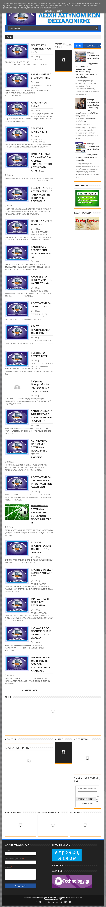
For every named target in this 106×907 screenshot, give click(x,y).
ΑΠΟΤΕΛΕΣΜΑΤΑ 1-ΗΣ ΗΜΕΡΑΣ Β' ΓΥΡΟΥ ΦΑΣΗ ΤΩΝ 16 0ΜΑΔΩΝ (41, 482)
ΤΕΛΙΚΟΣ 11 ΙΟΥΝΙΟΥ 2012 (39, 130)
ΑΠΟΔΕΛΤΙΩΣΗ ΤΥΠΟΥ (17, 747)
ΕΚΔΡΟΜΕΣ (76, 812)
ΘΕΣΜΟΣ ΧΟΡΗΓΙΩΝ (48, 812)
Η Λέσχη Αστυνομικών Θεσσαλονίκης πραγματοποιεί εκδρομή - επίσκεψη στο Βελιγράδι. (87, 152)
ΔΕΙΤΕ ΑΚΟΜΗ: (81, 739)
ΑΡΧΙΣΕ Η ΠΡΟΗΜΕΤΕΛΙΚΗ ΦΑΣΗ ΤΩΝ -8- (40, 329)
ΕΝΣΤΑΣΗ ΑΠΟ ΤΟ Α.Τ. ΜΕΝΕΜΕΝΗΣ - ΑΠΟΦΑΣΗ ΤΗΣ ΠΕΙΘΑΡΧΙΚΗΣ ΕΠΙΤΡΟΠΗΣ (41, 194)
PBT (60, 899)
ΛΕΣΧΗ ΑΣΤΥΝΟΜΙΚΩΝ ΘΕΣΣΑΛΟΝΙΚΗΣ (52, 897)
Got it (59, 11)
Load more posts (29, 690)
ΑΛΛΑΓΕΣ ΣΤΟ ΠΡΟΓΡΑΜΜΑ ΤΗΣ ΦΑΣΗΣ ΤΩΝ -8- (41, 280)
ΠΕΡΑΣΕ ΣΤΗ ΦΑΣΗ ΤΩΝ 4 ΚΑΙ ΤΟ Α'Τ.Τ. (41, 48)
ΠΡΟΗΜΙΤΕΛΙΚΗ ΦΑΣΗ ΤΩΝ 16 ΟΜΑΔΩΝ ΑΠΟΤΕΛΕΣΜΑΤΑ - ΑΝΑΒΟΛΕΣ (41, 664)
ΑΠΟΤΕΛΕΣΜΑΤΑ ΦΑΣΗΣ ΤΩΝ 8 (41, 305)
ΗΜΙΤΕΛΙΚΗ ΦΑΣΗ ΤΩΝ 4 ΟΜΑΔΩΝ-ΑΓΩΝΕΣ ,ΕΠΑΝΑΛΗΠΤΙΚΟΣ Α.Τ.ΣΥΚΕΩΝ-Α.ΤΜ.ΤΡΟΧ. (41, 162)
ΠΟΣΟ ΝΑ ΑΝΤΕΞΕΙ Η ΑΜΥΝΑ (42, 222)
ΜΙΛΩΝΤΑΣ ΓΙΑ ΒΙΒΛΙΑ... (63, 45)
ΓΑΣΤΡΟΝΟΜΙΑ (13, 812)
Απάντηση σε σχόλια (39, 104)
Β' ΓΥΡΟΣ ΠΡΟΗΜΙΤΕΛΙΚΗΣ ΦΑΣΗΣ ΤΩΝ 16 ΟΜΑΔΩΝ (41, 547)
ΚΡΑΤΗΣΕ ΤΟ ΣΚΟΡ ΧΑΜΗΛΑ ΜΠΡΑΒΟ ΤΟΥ (42, 573)
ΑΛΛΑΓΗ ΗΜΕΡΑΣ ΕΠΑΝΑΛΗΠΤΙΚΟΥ (41, 76)
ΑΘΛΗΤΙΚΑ (10, 739)
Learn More (49, 11)
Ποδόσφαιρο (35, 505)
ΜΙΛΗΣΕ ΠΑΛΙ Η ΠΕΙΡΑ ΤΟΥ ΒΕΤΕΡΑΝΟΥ (40, 602)
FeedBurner (88, 803)
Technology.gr (49, 899)
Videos (8, 697)
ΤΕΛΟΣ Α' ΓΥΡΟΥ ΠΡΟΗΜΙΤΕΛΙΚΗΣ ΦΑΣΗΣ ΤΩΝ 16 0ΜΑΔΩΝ (41, 632)
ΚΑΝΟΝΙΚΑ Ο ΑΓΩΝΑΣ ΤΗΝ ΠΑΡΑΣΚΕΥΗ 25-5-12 (41, 251)
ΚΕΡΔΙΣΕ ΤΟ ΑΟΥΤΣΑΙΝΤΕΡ (39, 354)
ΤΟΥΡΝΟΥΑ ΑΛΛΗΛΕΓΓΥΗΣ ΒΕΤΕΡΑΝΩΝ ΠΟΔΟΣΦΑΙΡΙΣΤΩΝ (41, 516)
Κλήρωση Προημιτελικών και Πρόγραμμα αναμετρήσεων (40, 386)
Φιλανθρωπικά (44, 505)
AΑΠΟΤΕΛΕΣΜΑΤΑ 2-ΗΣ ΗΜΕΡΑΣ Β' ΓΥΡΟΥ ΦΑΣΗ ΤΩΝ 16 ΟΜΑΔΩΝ (41, 415)
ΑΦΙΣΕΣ (59, 739)
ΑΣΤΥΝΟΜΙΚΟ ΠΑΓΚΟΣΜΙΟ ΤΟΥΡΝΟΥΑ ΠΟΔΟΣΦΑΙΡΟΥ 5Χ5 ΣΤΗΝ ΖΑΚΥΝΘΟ (40, 449)
